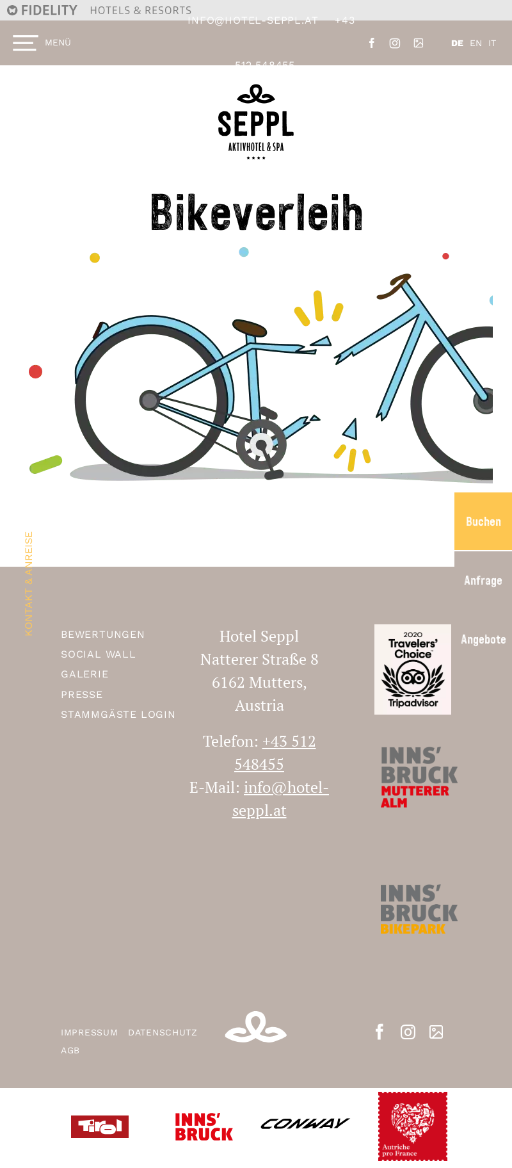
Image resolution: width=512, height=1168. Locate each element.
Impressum (91, 1032)
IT (492, 43)
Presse (82, 694)
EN (476, 43)
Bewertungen (103, 634)
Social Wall (98, 654)
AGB (70, 1050)
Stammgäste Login (118, 714)
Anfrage (483, 580)
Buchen (483, 521)
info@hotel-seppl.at (253, 20)
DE (457, 43)
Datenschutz (163, 1032)
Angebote (483, 639)
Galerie (85, 674)
